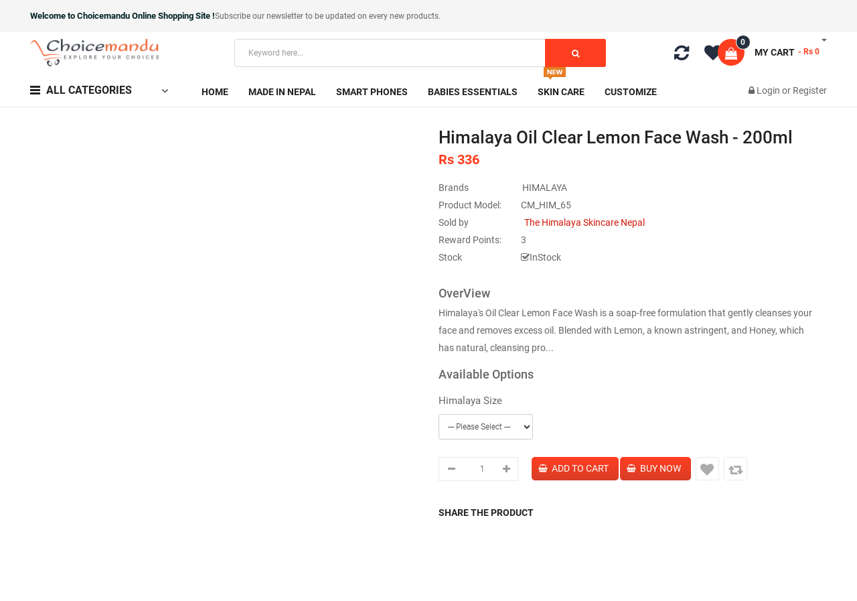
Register (810, 90)
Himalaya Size (470, 401)
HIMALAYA (544, 187)
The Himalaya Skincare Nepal (584, 222)
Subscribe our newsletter (260, 16)
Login (769, 90)
